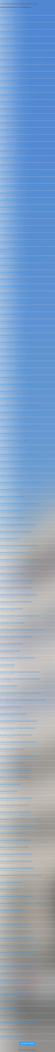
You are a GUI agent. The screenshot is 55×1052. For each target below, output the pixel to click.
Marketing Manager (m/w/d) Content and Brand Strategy (16, 896)
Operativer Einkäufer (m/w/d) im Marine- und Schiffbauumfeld (18, 1022)
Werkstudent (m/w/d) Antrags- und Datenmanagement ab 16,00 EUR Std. (22, 482)
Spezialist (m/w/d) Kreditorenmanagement (12, 214)
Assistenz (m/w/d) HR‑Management (10, 707)
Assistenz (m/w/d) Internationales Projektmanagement (16, 279)
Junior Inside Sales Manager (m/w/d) (11, 17)
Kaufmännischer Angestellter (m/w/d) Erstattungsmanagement (18, 973)
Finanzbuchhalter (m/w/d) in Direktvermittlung (13, 116)
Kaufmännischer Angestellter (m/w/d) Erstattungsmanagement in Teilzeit (21, 630)
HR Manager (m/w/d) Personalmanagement (13, 95)
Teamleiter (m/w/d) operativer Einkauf (11, 475)
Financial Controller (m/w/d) (8, 1001)
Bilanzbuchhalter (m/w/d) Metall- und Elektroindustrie (15, 531)
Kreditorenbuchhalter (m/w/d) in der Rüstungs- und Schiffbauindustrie (20, 693)
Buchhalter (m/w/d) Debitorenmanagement (12, 910)
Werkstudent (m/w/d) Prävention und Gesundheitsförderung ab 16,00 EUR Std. (23, 186)
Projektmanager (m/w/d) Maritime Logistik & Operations (16, 987)
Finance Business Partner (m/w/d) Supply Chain (14, 566)
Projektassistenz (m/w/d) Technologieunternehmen (15, 805)
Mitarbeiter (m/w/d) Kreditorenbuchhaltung (12, 517)
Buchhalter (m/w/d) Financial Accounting (12, 221)
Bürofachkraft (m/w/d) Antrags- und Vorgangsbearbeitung (17, 868)
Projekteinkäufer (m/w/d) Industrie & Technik (13, 1015)
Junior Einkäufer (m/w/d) (7, 665)
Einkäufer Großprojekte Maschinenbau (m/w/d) (14, 419)
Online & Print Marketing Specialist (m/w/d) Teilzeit (15, 272)
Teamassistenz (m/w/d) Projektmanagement (13, 714)
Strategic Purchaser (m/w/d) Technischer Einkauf (14, 102)
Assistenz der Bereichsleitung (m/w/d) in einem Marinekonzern (18, 503)
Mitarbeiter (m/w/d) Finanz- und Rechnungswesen (15, 777)
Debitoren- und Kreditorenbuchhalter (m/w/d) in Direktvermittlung (19, 616)
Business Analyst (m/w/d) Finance (10, 1029)
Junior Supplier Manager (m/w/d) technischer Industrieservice (18, 405)
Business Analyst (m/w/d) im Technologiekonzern (14, 286)
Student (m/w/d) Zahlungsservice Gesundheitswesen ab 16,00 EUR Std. (21, 335)
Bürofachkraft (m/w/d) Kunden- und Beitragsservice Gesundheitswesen (21, 265)
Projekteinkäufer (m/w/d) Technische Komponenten (15, 88)
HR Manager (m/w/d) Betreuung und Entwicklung (14, 314)
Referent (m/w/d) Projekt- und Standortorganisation (15, 321)
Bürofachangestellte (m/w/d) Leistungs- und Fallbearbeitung (18, 938)
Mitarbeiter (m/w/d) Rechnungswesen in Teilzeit (14, 847)
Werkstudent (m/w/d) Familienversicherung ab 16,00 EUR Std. (18, 742)
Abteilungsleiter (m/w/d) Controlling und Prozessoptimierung (18, 952)
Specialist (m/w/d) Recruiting (8, 791)
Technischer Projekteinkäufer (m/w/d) (11, 644)
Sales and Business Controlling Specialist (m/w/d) (15, 67)
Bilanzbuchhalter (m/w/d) (7, 391)
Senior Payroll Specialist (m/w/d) (9, 889)
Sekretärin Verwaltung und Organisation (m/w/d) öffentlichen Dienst (20, 756)
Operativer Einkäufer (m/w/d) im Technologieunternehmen (17, 31)
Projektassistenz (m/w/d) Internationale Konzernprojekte (16, 377)
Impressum (21, 1050)
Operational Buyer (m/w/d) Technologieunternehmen (15, 179)
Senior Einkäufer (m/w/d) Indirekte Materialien (13, 200)
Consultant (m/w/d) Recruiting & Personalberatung (15, 426)
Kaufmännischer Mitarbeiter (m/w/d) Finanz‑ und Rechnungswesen (20, 412)
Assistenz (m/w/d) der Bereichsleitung (11, 510)
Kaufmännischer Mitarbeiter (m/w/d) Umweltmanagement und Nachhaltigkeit (22, 137)
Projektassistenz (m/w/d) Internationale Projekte (14, 994)
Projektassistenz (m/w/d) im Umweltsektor (12, 623)
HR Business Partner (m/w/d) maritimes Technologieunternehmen (19, 242)
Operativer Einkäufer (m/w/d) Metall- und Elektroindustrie (17, 293)
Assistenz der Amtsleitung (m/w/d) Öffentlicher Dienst (16, 861)
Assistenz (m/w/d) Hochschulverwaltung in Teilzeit (15, 307)
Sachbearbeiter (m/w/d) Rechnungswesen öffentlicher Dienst (18, 342)
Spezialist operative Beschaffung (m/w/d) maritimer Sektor (17, 38)
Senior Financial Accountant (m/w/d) (11, 882)
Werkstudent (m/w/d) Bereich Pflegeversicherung (14, 552)
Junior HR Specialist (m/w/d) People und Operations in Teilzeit (18, 349)
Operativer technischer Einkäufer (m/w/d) (12, 356)
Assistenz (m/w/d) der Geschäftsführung (12, 447)
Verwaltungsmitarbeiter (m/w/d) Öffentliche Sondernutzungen (18, 52)
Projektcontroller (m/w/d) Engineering (11, 489)
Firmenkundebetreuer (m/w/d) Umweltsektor (13, 172)
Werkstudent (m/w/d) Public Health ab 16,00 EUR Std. (16, 735)
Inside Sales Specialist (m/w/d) (9, 228)
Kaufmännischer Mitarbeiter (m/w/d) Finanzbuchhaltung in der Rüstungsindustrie (24, 903)
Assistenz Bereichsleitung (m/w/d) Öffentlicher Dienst (16, 602)
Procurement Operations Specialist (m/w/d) (13, 398)
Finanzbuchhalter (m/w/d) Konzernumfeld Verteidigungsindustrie (19, 545)
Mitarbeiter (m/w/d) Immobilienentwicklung (12, 461)
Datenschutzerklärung (30, 1050)
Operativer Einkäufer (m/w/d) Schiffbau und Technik (15, 812)
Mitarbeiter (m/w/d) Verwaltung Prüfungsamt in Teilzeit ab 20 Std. (19, 966)
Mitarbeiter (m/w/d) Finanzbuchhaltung (11, 609)
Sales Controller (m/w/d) (7, 193)
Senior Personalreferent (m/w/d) (9, 538)
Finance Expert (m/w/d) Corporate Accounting (13, 74)
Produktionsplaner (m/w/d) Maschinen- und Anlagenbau (16, 300)
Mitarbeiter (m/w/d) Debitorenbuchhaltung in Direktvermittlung (18, 165)
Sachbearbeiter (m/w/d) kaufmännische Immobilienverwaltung (18, 594)
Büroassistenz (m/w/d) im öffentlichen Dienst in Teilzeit (16, 587)
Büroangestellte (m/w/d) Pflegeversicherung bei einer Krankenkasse (20, 559)
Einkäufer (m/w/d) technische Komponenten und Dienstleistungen (19, 363)
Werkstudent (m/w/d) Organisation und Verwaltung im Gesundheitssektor (21, 258)
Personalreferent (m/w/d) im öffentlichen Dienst (14, 235)
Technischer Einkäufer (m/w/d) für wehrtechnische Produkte (18, 328)
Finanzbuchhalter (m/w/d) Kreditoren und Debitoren (15, 924)
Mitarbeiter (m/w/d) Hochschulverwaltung (12, 763)
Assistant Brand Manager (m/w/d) (10, 651)
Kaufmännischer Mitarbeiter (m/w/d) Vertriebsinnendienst (17, 580)
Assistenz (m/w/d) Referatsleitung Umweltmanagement (16, 798)
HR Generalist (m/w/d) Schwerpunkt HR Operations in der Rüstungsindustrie (23, 700)
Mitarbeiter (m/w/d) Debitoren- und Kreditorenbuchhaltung (17, 10)
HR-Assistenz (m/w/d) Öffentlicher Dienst (12, 749)
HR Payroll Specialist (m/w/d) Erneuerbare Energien (15, 370)
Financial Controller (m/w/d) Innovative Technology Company (18, 384)
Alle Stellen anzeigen (27, 1043)
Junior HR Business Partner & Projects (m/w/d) (14, 440)
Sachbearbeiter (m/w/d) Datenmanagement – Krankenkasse (18, 524)
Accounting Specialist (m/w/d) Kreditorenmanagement (16, 854)
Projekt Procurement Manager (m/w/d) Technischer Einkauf (17, 158)
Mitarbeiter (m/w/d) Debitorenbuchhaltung (12, 496)
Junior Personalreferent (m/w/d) (9, 123)
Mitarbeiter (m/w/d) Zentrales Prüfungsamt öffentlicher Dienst (18, 826)
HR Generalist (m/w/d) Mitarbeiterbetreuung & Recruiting (17, 109)
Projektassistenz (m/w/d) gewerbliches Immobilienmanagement (19, 130)
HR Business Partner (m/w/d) (8, 686)
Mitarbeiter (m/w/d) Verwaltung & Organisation (13, 45)
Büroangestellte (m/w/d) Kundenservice (11, 60)
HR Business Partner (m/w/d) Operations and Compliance (17, 468)
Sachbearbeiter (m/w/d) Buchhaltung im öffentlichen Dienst (17, 658)
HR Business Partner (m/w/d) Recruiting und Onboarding (17, 81)
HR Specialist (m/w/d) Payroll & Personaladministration (16, 637)
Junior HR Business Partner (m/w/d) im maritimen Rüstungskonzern (20, 679)
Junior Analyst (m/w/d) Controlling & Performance (14, 980)
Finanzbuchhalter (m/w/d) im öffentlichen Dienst (14, 433)
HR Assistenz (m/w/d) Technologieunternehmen (14, 959)
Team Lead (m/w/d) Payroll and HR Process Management (17, 144)
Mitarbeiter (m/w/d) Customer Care (10, 784)
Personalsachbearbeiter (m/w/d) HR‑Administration (15, 770)
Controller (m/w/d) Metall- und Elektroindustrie (13, 833)
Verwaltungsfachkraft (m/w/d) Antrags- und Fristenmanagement (19, 721)
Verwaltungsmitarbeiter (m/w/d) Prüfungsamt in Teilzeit (16, 931)
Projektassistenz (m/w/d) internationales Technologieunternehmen (19, 945)
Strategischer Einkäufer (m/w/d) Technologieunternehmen (17, 151)
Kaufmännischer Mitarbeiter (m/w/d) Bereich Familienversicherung (19, 672)
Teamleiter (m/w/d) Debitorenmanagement (12, 207)
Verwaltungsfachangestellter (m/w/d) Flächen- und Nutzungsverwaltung (21, 875)
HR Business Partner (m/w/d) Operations (12, 917)
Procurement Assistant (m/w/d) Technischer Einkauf (15, 840)
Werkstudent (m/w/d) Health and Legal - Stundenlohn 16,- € (17, 454)
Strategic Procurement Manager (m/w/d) (12, 1036)
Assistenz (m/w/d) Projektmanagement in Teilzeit (14, 24)
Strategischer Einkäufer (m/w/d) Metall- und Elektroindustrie (18, 728)
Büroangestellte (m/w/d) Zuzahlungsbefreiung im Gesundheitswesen (20, 819)
